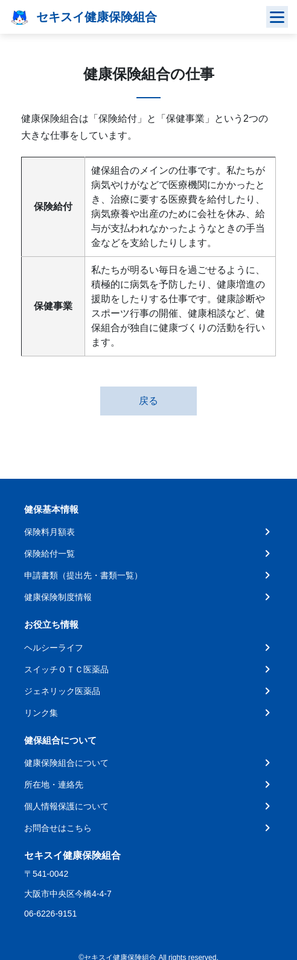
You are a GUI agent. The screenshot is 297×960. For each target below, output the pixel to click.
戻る (148, 401)
